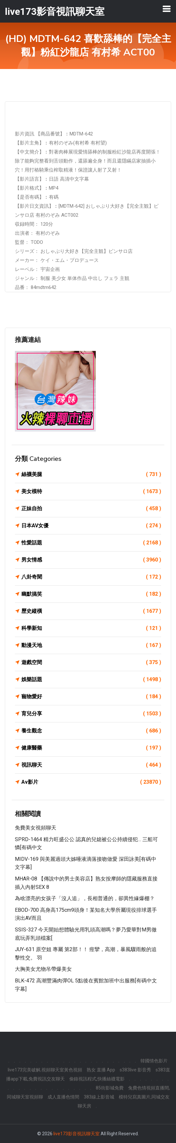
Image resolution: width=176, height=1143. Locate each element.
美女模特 (91, 491)
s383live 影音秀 (135, 1069)
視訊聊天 (91, 765)
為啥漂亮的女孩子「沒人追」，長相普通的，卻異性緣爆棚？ (85, 898)
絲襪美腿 (91, 474)
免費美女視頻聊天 (35, 828)
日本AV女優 (91, 525)
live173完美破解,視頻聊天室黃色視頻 (45, 1069)
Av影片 (91, 782)
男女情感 (91, 559)
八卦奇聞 (91, 576)
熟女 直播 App (101, 1069)
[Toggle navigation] (166, 8)
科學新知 (91, 628)
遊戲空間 (91, 662)
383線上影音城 (99, 1096)
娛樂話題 (91, 679)
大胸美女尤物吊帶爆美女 (43, 969)
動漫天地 (91, 645)
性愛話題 (91, 542)
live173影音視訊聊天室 (76, 1133)
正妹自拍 (91, 508)
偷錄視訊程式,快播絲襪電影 (97, 1078)
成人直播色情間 (63, 1096)
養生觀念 (91, 730)
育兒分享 (91, 713)
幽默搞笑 (91, 594)
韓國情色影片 (154, 1060)
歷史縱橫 (91, 611)
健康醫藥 (91, 747)
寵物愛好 (91, 696)
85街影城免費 (110, 1087)
